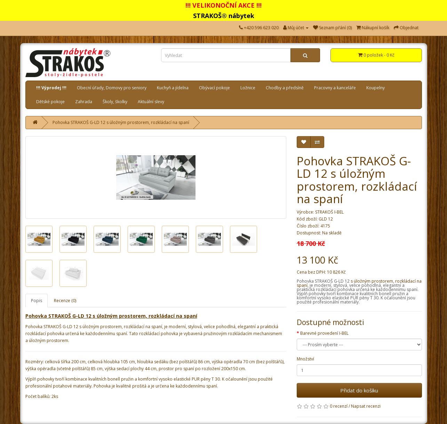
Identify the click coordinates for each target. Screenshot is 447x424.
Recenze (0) (65, 301)
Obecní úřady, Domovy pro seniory (111, 88)
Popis (36, 301)
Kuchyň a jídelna (173, 88)
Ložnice (247, 88)
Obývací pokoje (214, 88)
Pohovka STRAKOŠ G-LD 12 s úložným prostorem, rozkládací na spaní (121, 122)
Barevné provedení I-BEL (324, 333)
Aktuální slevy (151, 102)
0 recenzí (339, 406)
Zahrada (83, 102)
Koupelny (375, 88)
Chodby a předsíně (285, 88)
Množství (305, 359)
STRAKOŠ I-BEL (329, 212)
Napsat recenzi (366, 406)
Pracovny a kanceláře (335, 88)
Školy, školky (115, 102)
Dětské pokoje (50, 102)
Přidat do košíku (359, 390)
